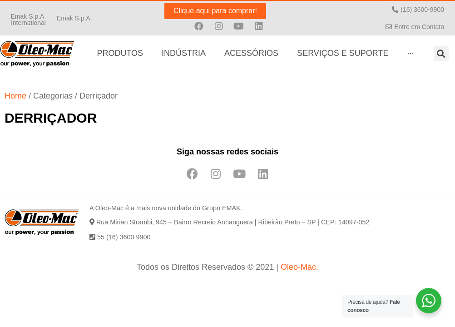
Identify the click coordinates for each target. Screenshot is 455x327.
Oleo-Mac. (299, 267)
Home (15, 95)
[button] (28, 19)
